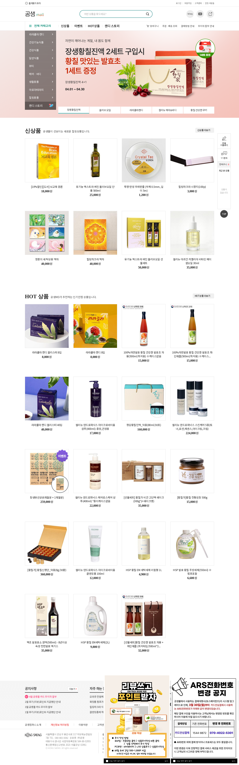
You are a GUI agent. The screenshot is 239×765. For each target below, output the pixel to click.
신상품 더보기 (203, 130)
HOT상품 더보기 (202, 295)
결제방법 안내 (187, 26)
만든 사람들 (209, 3)
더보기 (72, 688)
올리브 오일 (105, 110)
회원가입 (187, 3)
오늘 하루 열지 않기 (184, 761)
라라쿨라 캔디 (36, 34)
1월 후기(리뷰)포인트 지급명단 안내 (42, 712)
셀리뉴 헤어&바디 (168, 110)
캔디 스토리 (112, 26)
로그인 (178, 3)
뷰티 (31, 66)
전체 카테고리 (40, 25)
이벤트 (78, 26)
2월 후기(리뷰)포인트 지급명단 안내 (42, 701)
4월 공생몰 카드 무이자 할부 (43, 696)
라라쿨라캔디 (136, 110)
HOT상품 (94, 26)
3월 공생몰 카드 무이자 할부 (38, 707)
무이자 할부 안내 (206, 26)
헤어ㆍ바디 (35, 74)
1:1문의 (224, 158)
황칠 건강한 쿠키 (199, 110)
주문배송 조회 (169, 26)
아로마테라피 (36, 90)
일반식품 (34, 58)
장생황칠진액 (73, 109)
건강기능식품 (36, 42)
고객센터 (198, 3)
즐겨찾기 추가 (35, 3)
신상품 (65, 26)
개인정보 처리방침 (60, 724)
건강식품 (34, 50)
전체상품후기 (224, 144)
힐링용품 (34, 97)
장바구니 (154, 26)
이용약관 (83, 724)
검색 (147, 13)
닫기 (233, 761)
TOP (224, 213)
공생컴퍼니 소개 (33, 724)
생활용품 (34, 82)
